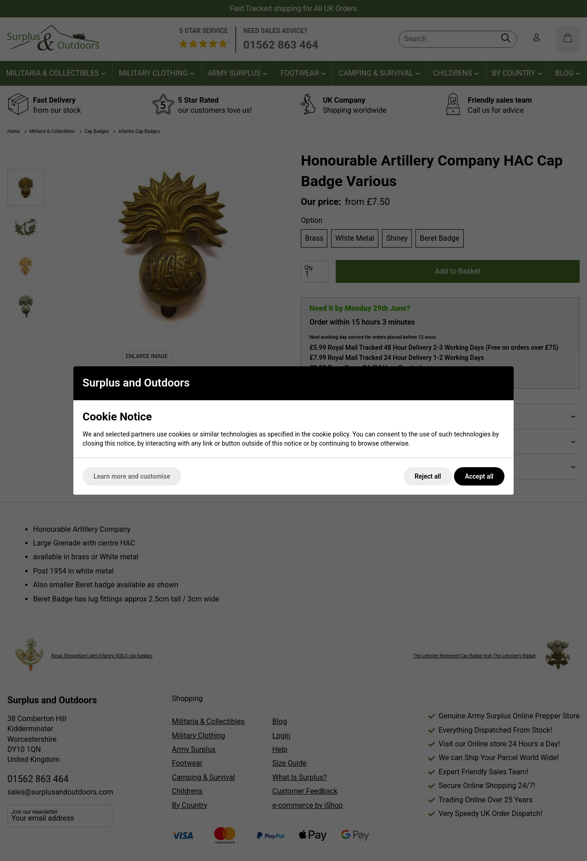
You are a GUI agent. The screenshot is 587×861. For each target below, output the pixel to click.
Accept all (479, 476)
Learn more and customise (132, 476)
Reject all (428, 476)
